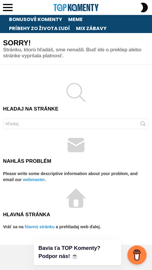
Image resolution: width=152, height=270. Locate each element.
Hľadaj (143, 125)
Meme (75, 19)
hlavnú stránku (40, 226)
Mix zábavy (91, 28)
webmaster (33, 179)
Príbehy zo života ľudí (39, 28)
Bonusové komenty (35, 19)
